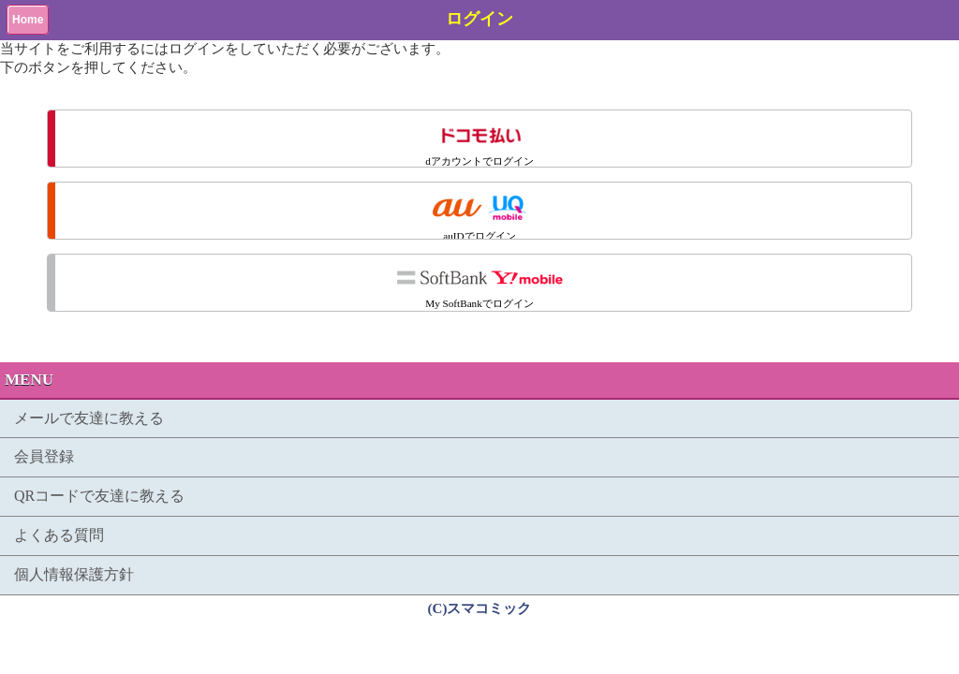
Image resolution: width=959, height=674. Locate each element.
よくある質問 (59, 535)
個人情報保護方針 (74, 574)
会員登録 (44, 456)
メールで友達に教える (89, 418)
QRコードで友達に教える (99, 496)
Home (27, 19)
